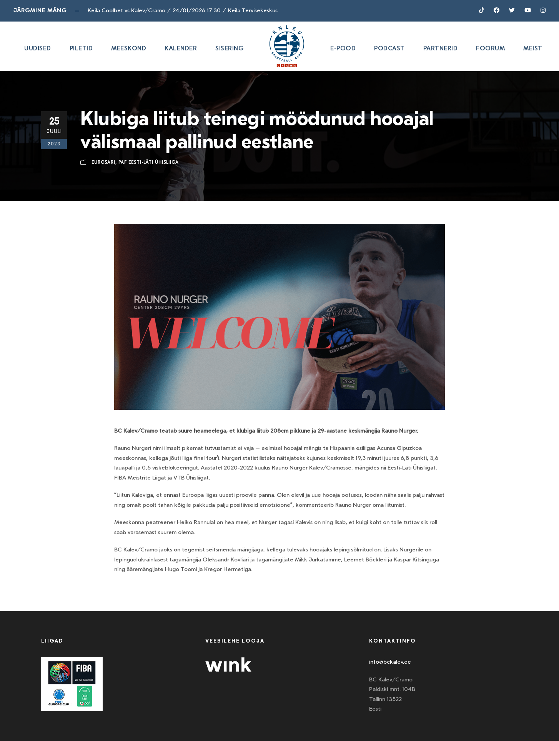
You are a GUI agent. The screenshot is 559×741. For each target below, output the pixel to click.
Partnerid (440, 48)
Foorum (490, 48)
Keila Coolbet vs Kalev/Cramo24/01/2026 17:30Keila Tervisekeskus (183, 10)
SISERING (229, 48)
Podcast (389, 48)
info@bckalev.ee (390, 661)
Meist (532, 48)
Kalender (181, 48)
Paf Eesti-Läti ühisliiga (148, 162)
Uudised (37, 48)
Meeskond (128, 48)
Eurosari (103, 162)
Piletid (81, 48)
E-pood (343, 48)
